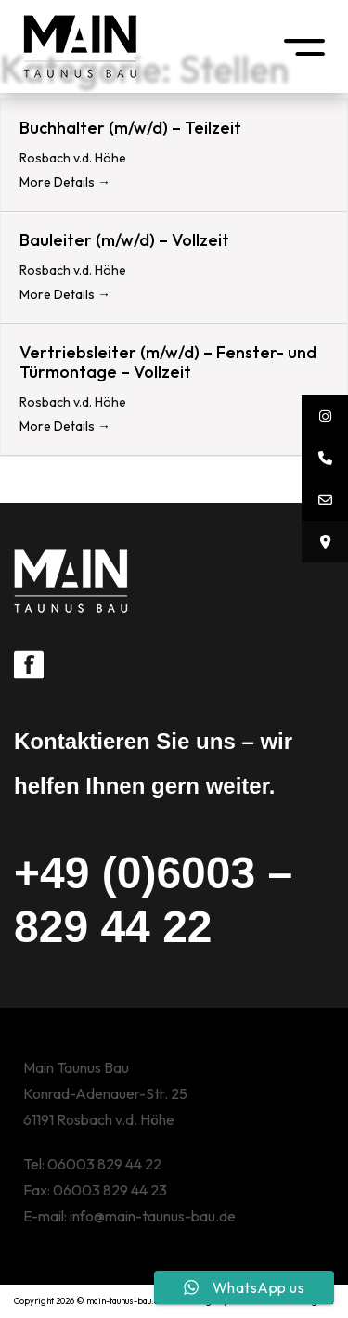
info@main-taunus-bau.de (153, 1216)
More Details (64, 182)
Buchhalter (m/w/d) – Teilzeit (130, 127)
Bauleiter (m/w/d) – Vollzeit (124, 240)
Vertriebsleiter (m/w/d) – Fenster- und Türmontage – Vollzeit (167, 362)
